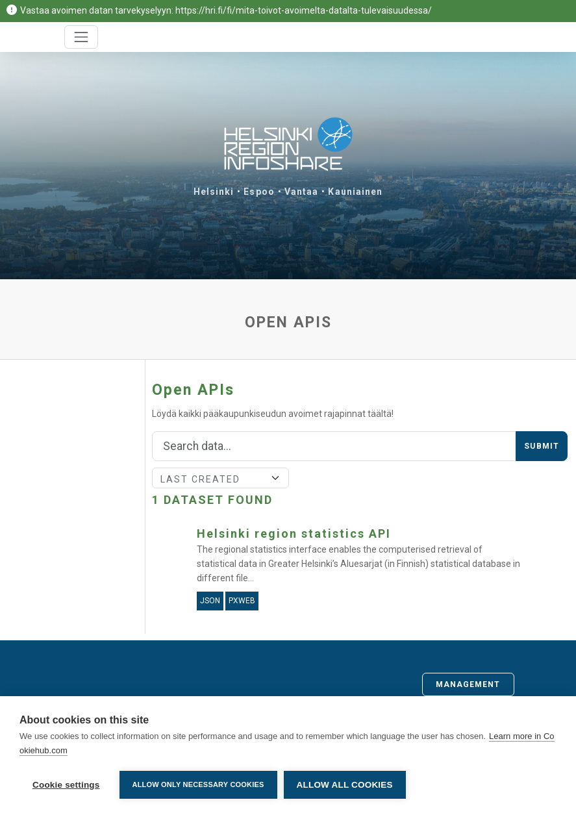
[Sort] (220, 478)
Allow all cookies (345, 785)
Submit (541, 446)
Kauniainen (355, 191)
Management (468, 684)
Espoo (259, 191)
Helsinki (214, 191)
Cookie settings (66, 785)
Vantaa (301, 191)
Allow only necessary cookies (198, 784)
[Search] (334, 446)
